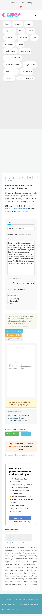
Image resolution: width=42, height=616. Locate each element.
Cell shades (14, 301)
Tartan (20, 44)
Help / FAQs (6, 609)
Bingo (7, 24)
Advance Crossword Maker (16, 209)
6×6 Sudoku (9, 44)
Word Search (25, 51)
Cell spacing (14, 298)
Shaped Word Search (12, 65)
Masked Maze (10, 37)
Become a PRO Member (20, 518)
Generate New (14, 331)
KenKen (28, 24)
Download (12, 433)
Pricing (29, 3)
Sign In (29, 521)
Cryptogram (9, 78)
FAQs (22, 3)
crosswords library (16, 418)
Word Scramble (10, 51)
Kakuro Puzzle (27, 71)
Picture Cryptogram (25, 78)
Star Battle (23, 37)
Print (26, 433)
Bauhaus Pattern (11, 71)
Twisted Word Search (12, 58)
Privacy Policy (24, 604)
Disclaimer (35, 604)
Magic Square (10, 31)
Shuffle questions (14, 278)
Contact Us (13, 3)
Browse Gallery (14, 339)
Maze (21, 31)
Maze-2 (30, 31)
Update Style (13, 335)
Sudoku (34, 37)
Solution (13, 303)
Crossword (17, 24)
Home (4, 604)
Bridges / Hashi (29, 65)
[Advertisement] (21, 106)
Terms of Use (12, 604)
